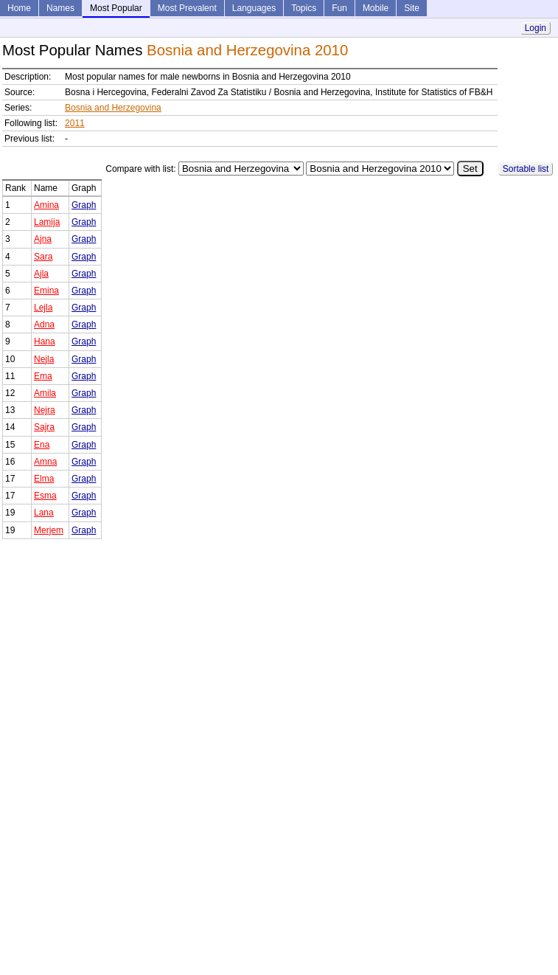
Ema (43, 376)
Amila (45, 393)
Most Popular (116, 8)
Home (19, 8)
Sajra (44, 427)
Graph (84, 205)
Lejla (43, 307)
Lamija (47, 222)
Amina (46, 205)
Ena (41, 445)
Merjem (48, 530)
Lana (44, 512)
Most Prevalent (187, 8)
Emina (46, 290)
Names (60, 8)
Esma (45, 495)
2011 (75, 123)
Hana (44, 341)
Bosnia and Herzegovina (113, 108)
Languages (254, 8)
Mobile (375, 8)
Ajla (41, 273)
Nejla (44, 359)
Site (411, 8)
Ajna (43, 239)
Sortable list (526, 169)
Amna (45, 462)
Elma (44, 478)
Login (535, 28)
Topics (303, 8)
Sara (43, 256)
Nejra (44, 410)
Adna (44, 324)
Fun (339, 8)
